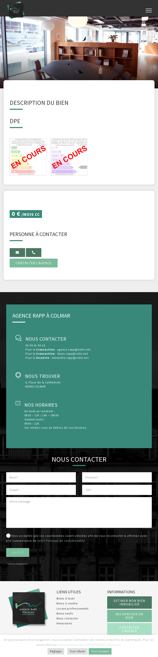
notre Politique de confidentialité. (61, 540)
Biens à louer (66, 598)
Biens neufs (65, 613)
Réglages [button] (56, 651)
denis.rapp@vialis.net (72, 353)
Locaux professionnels (73, 608)
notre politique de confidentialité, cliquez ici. (90, 645)
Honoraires (64, 623)
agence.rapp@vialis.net (74, 349)
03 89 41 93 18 (35, 345)
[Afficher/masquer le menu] (149, 10)
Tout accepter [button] (100, 651)
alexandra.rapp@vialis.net (70, 358)
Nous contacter (67, 618)
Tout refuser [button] (77, 651)
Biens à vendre (67, 603)
